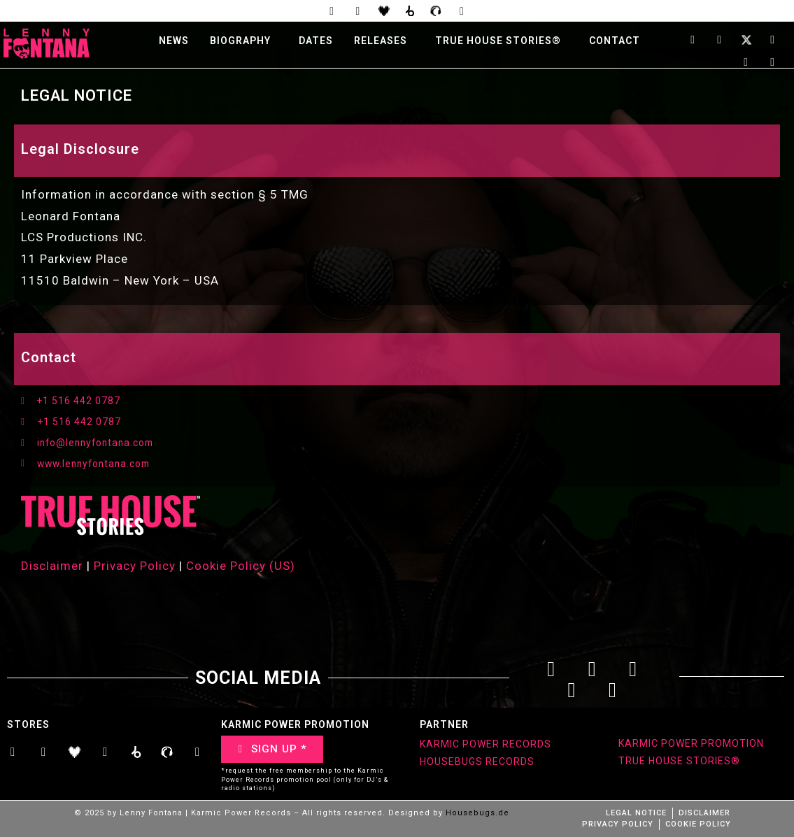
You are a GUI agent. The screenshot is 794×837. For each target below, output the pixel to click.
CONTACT (614, 41)
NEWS (174, 41)
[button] (243, 41)
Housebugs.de (477, 814)
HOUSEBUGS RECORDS (477, 762)
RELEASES (380, 41)
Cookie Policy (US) (241, 567)
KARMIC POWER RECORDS (485, 745)
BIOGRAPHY (240, 41)
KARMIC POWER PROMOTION (691, 744)
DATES (316, 41)
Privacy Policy (135, 567)
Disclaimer (52, 567)
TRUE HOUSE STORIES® (498, 41)
